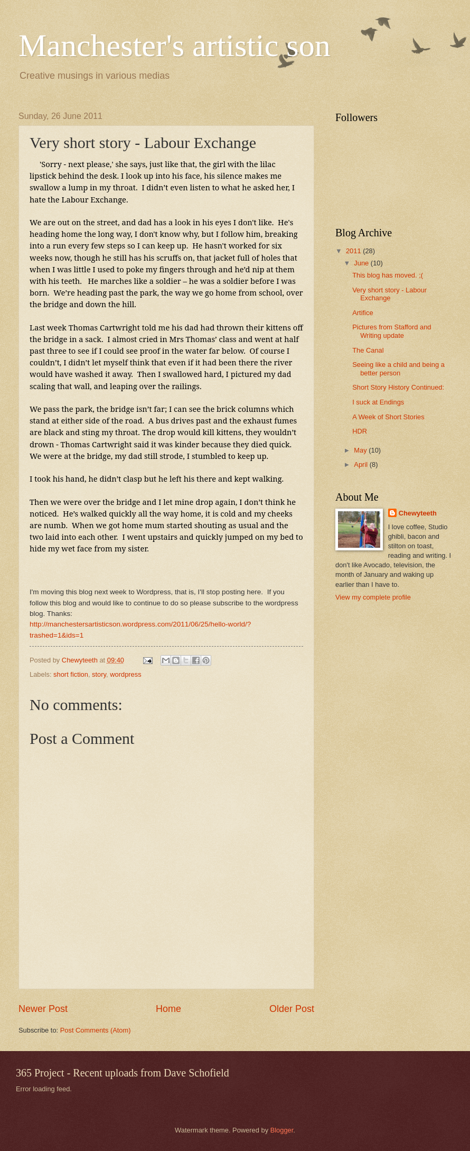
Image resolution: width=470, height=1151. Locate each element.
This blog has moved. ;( (387, 275)
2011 (354, 251)
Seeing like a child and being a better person (398, 368)
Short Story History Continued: (398, 387)
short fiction (70, 674)
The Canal (367, 350)
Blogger (282, 1130)
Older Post (291, 1008)
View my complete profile (373, 597)
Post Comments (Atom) (95, 1030)
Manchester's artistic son (174, 45)
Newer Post (43, 1008)
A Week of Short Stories (388, 417)
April (361, 464)
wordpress (125, 674)
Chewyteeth (418, 513)
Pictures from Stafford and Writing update (391, 331)
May (361, 450)
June (362, 263)
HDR (359, 431)
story (99, 674)
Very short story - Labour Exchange (389, 294)
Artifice (362, 313)
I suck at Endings (378, 402)
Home (168, 1008)
